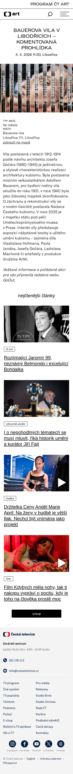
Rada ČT (41, 708)
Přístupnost (10, 763)
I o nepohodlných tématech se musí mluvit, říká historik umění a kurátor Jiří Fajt (36, 438)
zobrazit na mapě (16, 142)
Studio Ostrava (45, 702)
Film (8, 578)
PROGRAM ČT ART (49, 4)
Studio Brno (44, 695)
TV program (11, 683)
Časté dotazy (44, 726)
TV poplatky (11, 695)
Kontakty (42, 733)
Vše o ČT (8, 733)
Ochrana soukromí (50, 758)
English (31, 758)
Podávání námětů (47, 720)
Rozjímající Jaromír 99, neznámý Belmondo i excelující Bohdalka (36, 363)
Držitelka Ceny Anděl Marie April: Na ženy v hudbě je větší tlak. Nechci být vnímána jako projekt (35, 515)
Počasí (7, 714)
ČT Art (9, 349)
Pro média (42, 683)
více (36, 613)
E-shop (8, 720)
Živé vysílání (11, 689)
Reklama (42, 689)
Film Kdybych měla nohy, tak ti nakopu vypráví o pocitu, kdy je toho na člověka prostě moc (36, 593)
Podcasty (9, 708)
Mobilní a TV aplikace (17, 726)
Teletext (9, 702)
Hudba (10, 498)
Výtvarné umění (15, 424)
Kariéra (41, 714)
